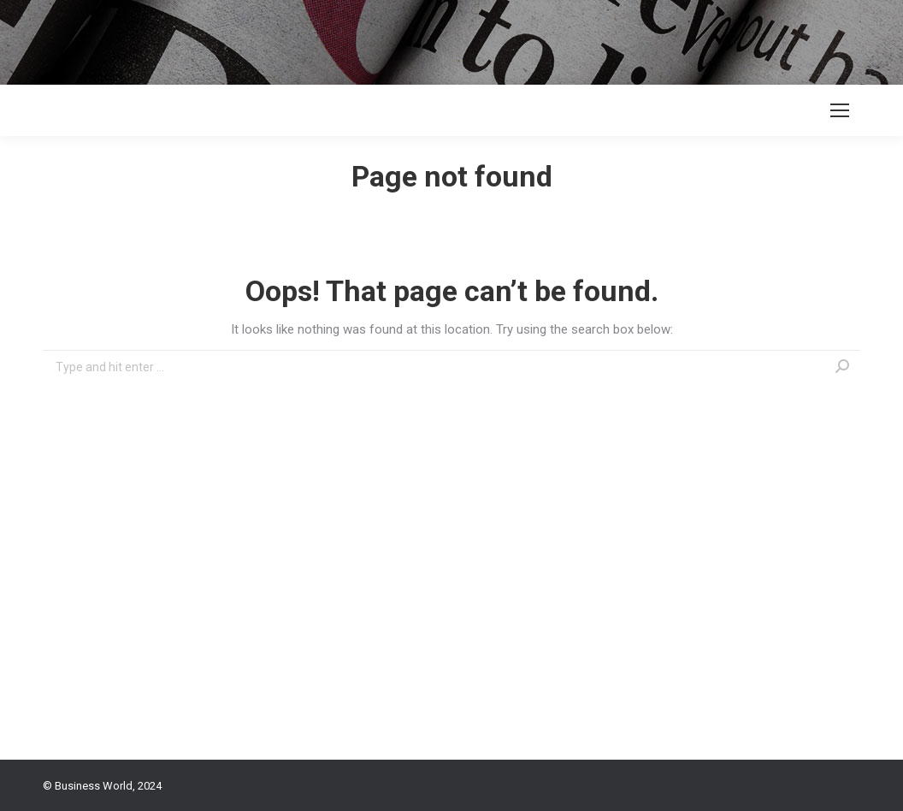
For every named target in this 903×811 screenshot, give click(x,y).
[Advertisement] (311, 38)
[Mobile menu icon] (839, 110)
